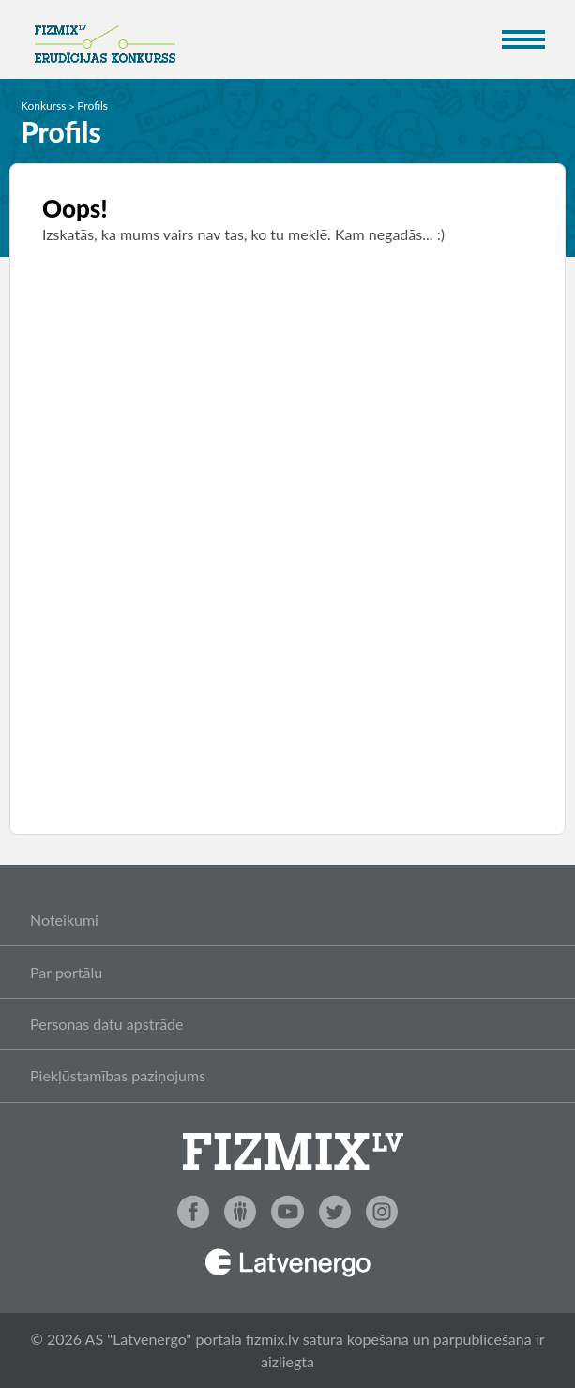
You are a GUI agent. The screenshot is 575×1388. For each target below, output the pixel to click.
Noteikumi (64, 919)
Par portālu (66, 972)
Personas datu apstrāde (107, 1024)
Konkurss (44, 105)
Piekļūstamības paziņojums (117, 1075)
